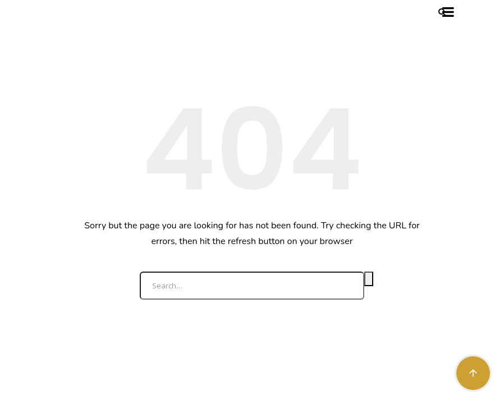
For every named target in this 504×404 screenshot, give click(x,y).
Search (368, 279)
